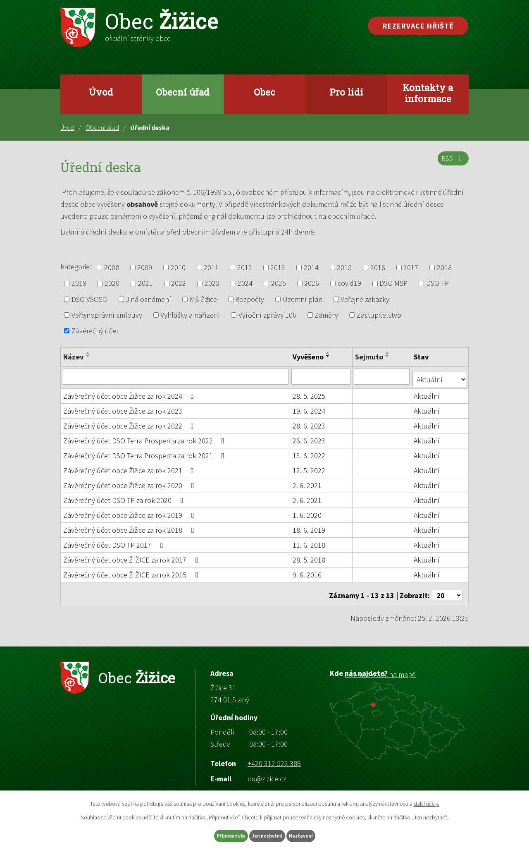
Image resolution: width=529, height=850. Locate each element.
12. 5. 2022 (309, 467)
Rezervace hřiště (418, 26)
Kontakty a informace (428, 93)
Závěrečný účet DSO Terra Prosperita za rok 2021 (145, 452)
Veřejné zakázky (365, 299)
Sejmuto (370, 357)
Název (73, 357)
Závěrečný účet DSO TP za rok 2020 (124, 497)
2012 (244, 267)
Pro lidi (346, 92)
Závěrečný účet (95, 330)
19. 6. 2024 (309, 407)
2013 (277, 267)
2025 (278, 283)
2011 (211, 267)
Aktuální (428, 392)
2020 (112, 283)
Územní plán (302, 299)
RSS (451, 163)
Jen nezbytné (268, 834)
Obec (264, 92)
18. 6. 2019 (309, 527)
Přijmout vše (214, 834)
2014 (311, 267)
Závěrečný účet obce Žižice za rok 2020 (130, 482)
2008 (111, 267)
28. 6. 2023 (309, 422)
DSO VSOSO (89, 299)
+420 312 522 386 (274, 756)
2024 (245, 283)
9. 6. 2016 (307, 571)
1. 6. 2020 (307, 512)
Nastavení (318, 834)
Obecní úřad (183, 92)
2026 (311, 283)
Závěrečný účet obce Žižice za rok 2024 (130, 392)
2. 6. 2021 (307, 482)
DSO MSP (393, 283)
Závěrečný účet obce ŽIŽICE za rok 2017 (132, 556)
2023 (212, 283)
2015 (344, 267)
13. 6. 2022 (309, 452)
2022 (178, 283)
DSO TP (437, 283)
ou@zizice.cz (267, 771)
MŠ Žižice (203, 299)
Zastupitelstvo (379, 315)
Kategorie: (75, 266)
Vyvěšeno (308, 357)
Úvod (101, 92)
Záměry (326, 315)
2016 (377, 267)
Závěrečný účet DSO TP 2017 (114, 541)
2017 (410, 267)
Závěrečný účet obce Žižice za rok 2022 (130, 422)
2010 (178, 267)
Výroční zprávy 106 (267, 315)
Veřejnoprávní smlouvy (106, 315)
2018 (444, 267)
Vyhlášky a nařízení (190, 315)
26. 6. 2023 (309, 437)
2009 (144, 267)
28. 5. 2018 (309, 556)
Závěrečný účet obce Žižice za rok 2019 (130, 512)
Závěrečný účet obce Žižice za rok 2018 (130, 527)
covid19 (349, 283)
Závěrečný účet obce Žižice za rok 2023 (122, 407)
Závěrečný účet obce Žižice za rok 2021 (130, 467)
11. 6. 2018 (309, 541)
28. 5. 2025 (309, 392)
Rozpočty (249, 299)
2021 (145, 283)
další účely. (426, 801)
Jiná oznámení (148, 299)
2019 (78, 283)
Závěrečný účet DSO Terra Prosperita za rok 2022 (145, 437)
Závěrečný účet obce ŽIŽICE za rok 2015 (132, 571)
